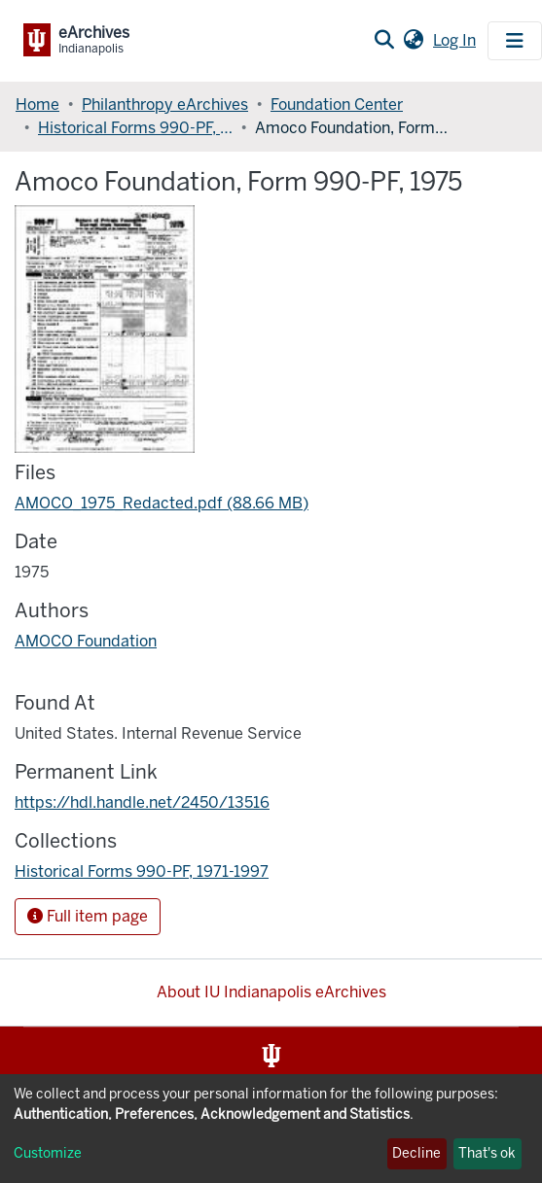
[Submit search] (384, 40)
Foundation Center (337, 104)
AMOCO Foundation (86, 641)
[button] (413, 40)
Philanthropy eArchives (165, 104)
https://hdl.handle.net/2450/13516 (142, 802)
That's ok (487, 1153)
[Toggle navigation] (515, 40)
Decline (416, 1153)
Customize (48, 1153)
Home (37, 104)
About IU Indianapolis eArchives (271, 992)
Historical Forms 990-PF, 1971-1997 (135, 128)
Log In (456, 40)
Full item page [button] (87, 916)
